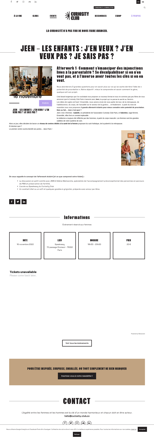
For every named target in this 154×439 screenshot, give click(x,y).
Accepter (142, 429)
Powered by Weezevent (138, 333)
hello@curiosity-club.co (77, 415)
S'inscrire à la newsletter (104, 7)
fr (138, 2)
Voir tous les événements (77, 343)
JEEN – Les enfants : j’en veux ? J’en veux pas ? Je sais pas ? (31, 111)
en (143, 2)
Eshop (118, 16)
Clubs (36, 16)
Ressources (101, 16)
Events (53, 16)
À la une (18, 16)
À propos (136, 16)
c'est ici (133, 429)
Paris (45, 103)
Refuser (77, 434)
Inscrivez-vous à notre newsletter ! (77, 376)
